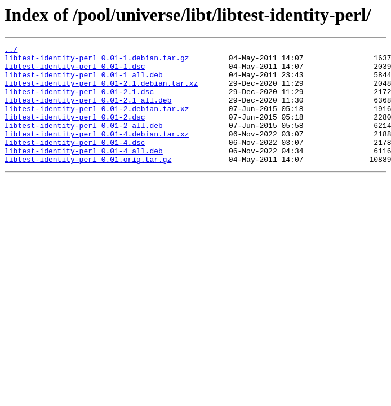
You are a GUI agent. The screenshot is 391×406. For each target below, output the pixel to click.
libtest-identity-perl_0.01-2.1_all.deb (88, 112)
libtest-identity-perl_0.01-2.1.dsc (79, 101)
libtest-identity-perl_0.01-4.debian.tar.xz (97, 152)
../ (11, 51)
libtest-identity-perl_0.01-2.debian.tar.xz (97, 122)
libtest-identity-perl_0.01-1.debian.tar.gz (97, 61)
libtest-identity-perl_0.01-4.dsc (75, 162)
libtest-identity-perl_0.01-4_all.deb (84, 172)
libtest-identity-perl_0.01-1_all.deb (84, 81)
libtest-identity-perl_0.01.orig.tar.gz (88, 183)
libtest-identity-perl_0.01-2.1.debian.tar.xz (101, 91)
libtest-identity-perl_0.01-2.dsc (75, 132)
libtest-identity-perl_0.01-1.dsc (75, 71)
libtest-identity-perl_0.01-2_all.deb (84, 142)
